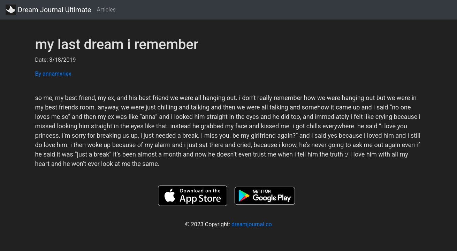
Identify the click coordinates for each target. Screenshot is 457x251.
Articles (106, 9)
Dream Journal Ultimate (48, 10)
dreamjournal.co (251, 224)
